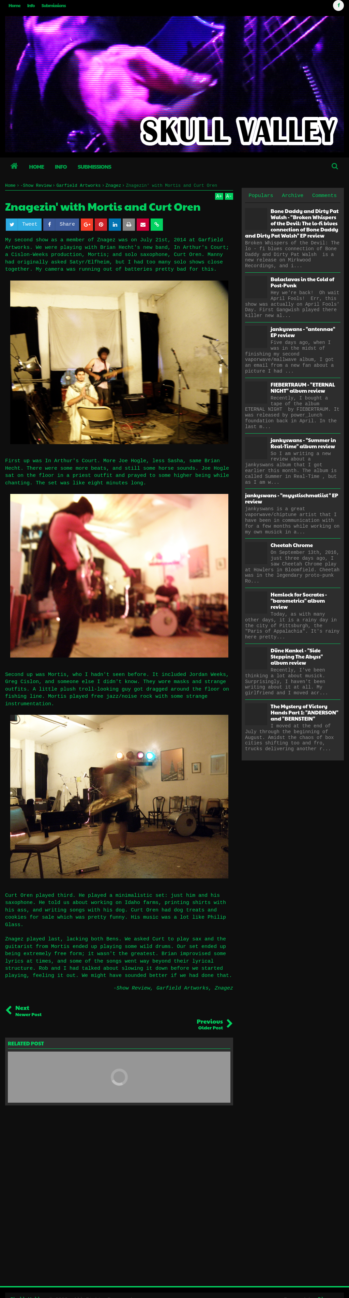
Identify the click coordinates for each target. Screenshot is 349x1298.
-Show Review (131, 988)
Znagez (224, 988)
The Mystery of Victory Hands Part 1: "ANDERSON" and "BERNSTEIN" (304, 712)
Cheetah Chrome (292, 544)
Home (14, 5)
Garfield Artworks (182, 988)
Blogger (328, 1286)
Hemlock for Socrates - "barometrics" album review (299, 600)
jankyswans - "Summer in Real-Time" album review (303, 443)
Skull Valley (28, 1286)
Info (31, 5)
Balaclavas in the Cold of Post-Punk (302, 282)
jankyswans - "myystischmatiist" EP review (291, 498)
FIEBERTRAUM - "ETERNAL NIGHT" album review (303, 387)
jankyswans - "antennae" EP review (303, 331)
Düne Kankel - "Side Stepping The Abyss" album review (297, 656)
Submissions (54, 5)
